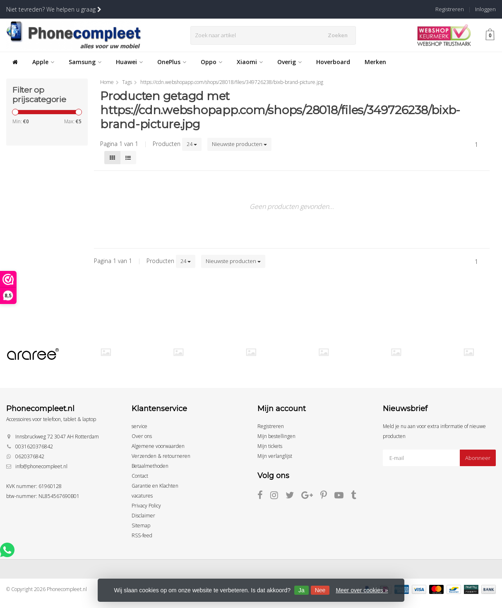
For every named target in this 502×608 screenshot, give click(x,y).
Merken (375, 62)
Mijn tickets (269, 446)
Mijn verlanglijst (274, 456)
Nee (320, 590)
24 (192, 144)
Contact (140, 475)
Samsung (85, 62)
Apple (43, 62)
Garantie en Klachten (155, 485)
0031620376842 (34, 446)
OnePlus (171, 62)
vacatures (142, 495)
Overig (289, 62)
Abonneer (477, 458)
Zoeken (339, 35)
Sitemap (141, 525)
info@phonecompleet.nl (41, 466)
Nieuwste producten (239, 144)
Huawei (129, 62)
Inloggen (485, 9)
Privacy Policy (146, 505)
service (139, 426)
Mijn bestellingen (276, 436)
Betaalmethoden (150, 465)
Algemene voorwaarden (158, 446)
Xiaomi (250, 62)
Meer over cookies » (362, 590)
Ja (301, 590)
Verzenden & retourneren (161, 456)
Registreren (449, 9)
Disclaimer (143, 515)
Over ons (142, 436)
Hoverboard (333, 62)
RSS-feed (142, 535)
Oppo (211, 62)
